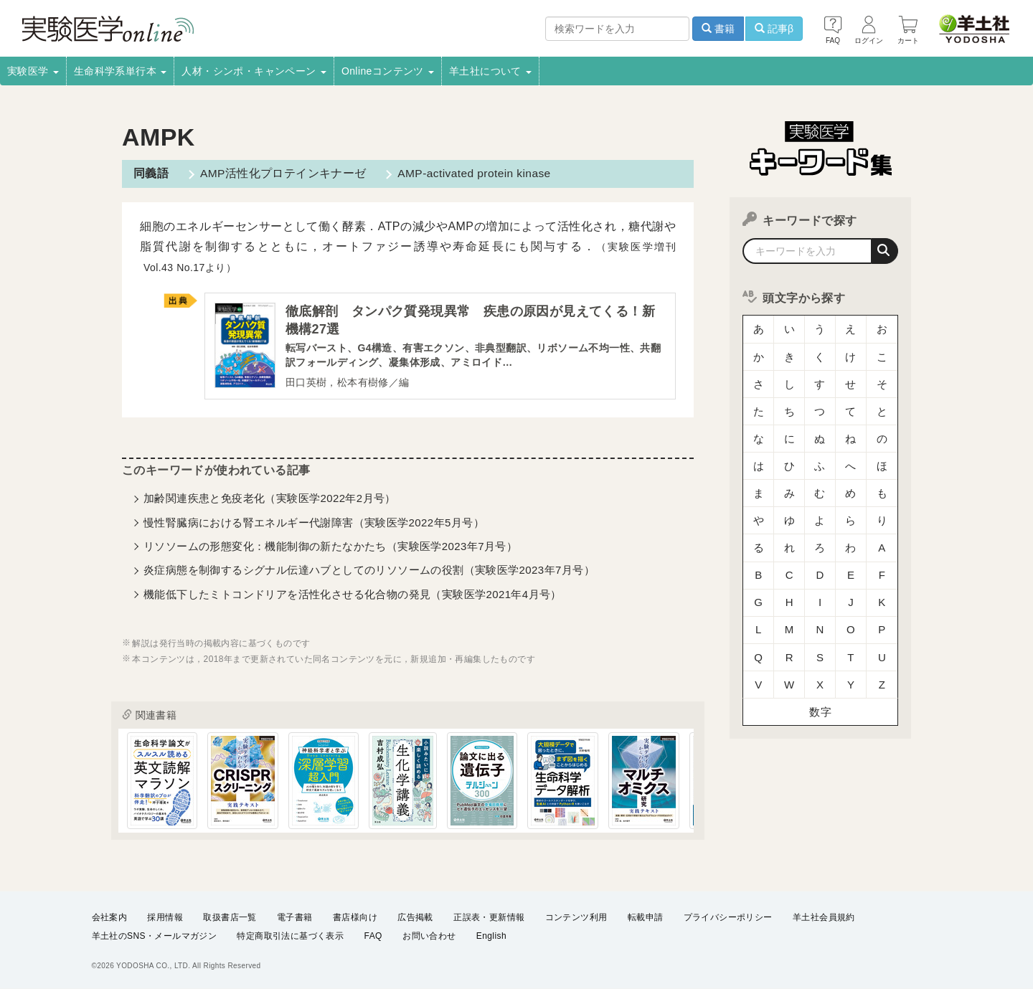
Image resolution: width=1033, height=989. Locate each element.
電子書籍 (295, 917)
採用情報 (165, 917)
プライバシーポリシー (728, 917)
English (491, 936)
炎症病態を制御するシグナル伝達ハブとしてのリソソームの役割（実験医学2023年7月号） (369, 571)
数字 (820, 649)
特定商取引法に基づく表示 (290, 936)
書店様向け (355, 917)
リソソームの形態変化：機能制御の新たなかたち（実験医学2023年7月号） (330, 547)
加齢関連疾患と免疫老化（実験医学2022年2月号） (269, 499)
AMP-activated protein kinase (471, 173)
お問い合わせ (429, 936)
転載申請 (646, 917)
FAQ (373, 936)
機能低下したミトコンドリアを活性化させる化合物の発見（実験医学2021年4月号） (352, 596)
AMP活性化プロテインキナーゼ (280, 173)
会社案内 (110, 917)
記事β (774, 28)
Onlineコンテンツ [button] (387, 71)
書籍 (718, 28)
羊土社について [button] (490, 71)
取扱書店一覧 (229, 917)
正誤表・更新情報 (488, 917)
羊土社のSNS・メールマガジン (154, 936)
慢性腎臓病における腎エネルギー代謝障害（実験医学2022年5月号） (313, 523)
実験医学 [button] (33, 71)
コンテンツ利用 (576, 917)
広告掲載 (415, 917)
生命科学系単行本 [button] (120, 71)
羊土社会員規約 (824, 917)
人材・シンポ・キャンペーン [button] (253, 71)
